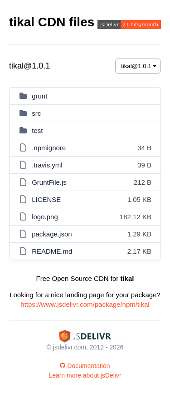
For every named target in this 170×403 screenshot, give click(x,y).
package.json (52, 234)
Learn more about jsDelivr (85, 375)
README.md (52, 251)
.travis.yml (47, 165)
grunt (39, 96)
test (37, 130)
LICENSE (46, 199)
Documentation (85, 365)
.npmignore (49, 148)
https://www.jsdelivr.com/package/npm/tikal (84, 304)
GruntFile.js (49, 182)
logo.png (45, 217)
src (36, 113)
